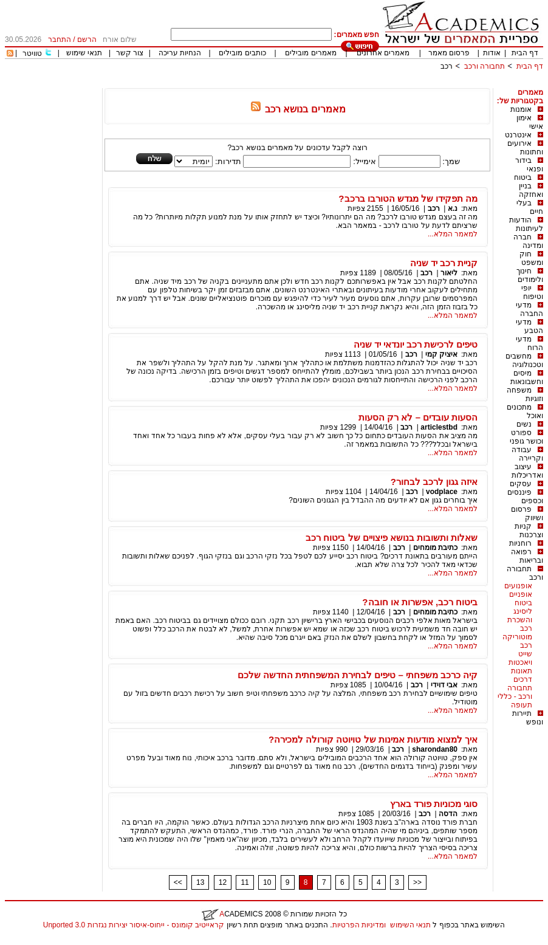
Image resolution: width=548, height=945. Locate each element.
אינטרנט (518, 135)
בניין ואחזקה (531, 190)
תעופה (521, 705)
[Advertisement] (322, 83)
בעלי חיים (529, 207)
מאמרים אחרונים (383, 53)
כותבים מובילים (242, 53)
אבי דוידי (444, 685)
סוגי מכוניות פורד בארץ (434, 804)
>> (417, 882)
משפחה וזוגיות (525, 394)
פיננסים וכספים (525, 496)
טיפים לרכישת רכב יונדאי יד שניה (416, 344)
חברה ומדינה (528, 241)
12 (223, 882)
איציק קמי (441, 354)
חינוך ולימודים (529, 275)
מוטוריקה (517, 637)
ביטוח (523, 177)
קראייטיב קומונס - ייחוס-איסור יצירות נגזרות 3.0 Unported (133, 925)
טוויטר (32, 53)
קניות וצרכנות (529, 530)
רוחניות (520, 543)
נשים (524, 424)
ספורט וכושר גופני (526, 436)
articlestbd (438, 427)
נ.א (452, 208)
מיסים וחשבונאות (526, 377)
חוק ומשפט (531, 258)
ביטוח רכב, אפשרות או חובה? (420, 602)
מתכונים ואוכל (525, 411)
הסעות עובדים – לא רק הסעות (418, 417)
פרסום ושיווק (527, 513)
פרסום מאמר (449, 53)
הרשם (87, 39)
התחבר (59, 39)
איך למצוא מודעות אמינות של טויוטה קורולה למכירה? (373, 739)
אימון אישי (529, 122)
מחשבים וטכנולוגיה (524, 360)
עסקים (521, 483)
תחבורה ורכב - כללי (515, 692)
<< (178, 882)
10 (267, 882)
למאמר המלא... (453, 234)
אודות (492, 53)
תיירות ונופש (527, 717)
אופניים (520, 594)
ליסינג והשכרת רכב (519, 620)
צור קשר (129, 53)
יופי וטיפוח (532, 292)
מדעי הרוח (529, 343)
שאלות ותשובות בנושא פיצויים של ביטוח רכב (392, 537)
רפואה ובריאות (527, 556)
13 (200, 882)
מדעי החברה (529, 309)
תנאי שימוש (84, 53)
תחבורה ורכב (484, 66)
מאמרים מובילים (310, 53)
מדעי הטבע (529, 326)
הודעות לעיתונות (526, 224)
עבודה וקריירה (527, 453)
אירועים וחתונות (525, 147)
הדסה (448, 813)
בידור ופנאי (529, 164)
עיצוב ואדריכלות (527, 470)
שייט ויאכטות (520, 658)
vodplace (441, 491)
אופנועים (518, 586)
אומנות (521, 109)
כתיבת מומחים (435, 547)
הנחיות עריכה (180, 53)
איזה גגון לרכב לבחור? (434, 481)
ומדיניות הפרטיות (359, 925)
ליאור (448, 273)
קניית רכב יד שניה (444, 263)
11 (244, 882)
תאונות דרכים (521, 675)
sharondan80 (434, 749)
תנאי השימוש (410, 925)
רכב (446, 66)
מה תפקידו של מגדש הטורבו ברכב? (408, 198)
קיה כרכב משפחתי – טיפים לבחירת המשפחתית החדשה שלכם (358, 675)
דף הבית (525, 53)
